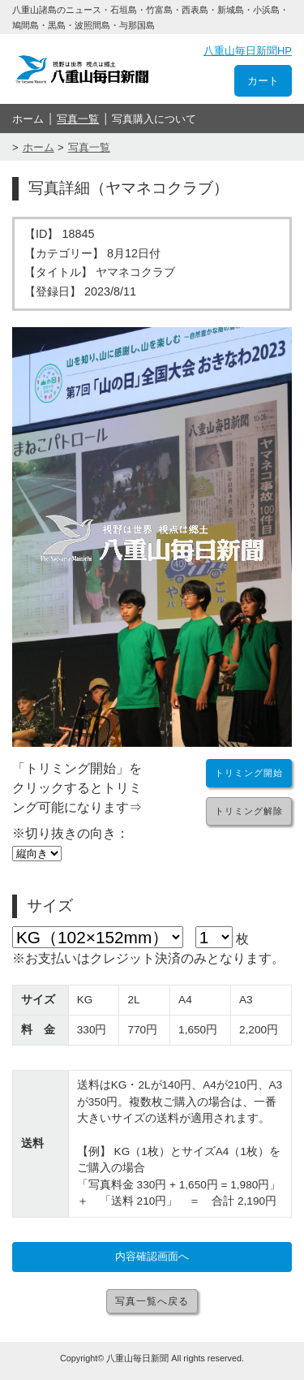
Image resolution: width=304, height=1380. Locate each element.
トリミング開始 (249, 773)
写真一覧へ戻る (152, 1301)
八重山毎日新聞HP (247, 51)
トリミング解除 (249, 811)
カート (263, 81)
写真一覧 (78, 119)
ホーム (28, 119)
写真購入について (154, 119)
